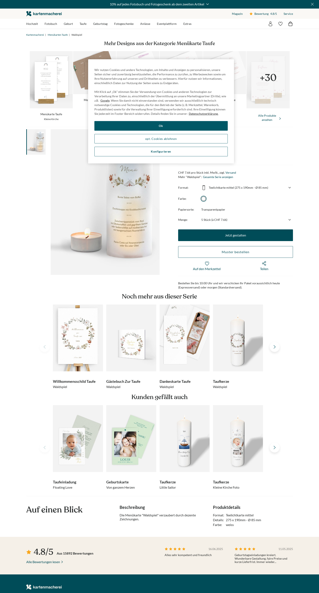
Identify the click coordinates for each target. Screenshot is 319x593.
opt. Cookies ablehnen (161, 138)
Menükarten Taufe (58, 34)
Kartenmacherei (35, 34)
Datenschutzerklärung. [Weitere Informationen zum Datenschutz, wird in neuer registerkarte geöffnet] (203, 113)
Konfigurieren (161, 151)
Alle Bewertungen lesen (43, 562)
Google (105, 100)
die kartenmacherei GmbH (44, 13)
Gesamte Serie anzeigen (218, 177)
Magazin (237, 13)
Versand (230, 172)
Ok (161, 126)
